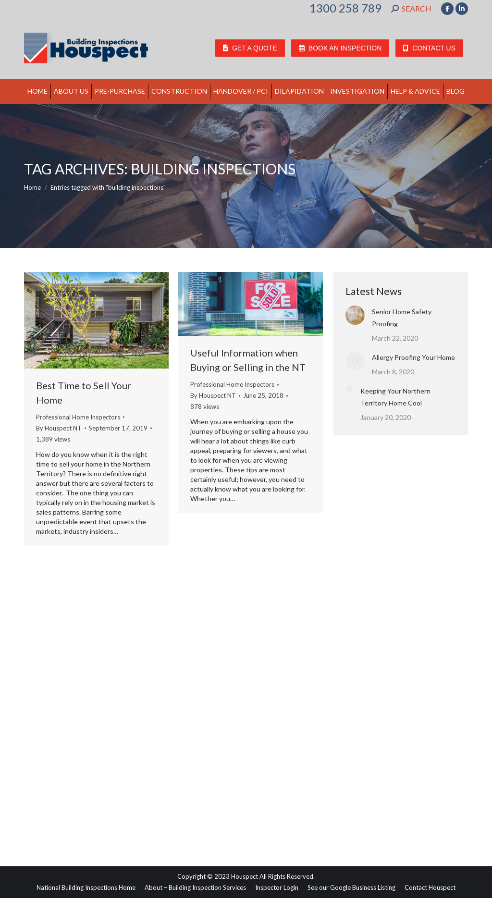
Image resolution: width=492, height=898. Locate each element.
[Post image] (355, 315)
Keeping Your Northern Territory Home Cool (395, 397)
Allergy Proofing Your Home (413, 357)
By (59, 428)
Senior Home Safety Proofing (401, 318)
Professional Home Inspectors (78, 417)
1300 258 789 (345, 8)
